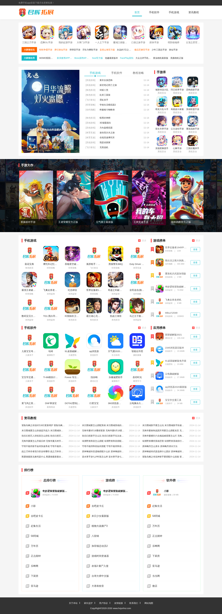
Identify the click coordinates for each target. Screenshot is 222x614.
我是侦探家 (105, 142)
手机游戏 (174, 12)
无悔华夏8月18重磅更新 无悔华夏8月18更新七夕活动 (103, 430)
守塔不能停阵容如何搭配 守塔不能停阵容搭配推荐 (103, 446)
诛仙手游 (173, 49)
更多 (142, 240)
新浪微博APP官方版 (65, 58)
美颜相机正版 (176, 58)
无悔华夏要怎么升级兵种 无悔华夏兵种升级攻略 (43, 441)
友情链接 (118, 603)
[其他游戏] (90, 80)
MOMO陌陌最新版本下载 (47, 58)
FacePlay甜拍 (126, 58)
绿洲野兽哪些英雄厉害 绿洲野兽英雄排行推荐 (163, 441)
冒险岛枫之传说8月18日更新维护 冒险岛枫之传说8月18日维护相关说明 (43, 425)
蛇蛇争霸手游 (45, 49)
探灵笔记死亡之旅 (108, 85)
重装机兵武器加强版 (175, 273)
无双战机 (104, 147)
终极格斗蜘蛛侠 (107, 109)
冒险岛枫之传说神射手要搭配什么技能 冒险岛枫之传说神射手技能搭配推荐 (163, 456)
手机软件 (154, 12)
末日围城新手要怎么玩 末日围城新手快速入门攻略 (163, 425)
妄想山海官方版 (107, 49)
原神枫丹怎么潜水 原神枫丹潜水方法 (159, 446)
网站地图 (148, 603)
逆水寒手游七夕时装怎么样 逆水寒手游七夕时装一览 (103, 456)
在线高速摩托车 (107, 137)
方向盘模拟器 (106, 127)
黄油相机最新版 (160, 58)
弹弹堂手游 (75, 49)
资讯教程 (193, 12)
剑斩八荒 (104, 90)
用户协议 (103, 603)
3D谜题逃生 (105, 123)
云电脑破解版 (172, 374)
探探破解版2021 (173, 334)
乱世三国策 (105, 95)
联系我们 (133, 603)
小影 (166, 491)
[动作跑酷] (90, 109)
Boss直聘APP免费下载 (82, 58)
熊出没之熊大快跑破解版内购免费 (176, 260)
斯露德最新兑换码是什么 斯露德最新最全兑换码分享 (43, 456)
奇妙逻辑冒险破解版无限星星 (176, 286)
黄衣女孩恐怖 (106, 80)
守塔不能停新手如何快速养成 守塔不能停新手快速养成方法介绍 (43, 446)
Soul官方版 (97, 58)
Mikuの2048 (171, 313)
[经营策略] (90, 105)
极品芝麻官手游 (142, 49)
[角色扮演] (90, 90)
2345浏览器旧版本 (174, 348)
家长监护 (88, 603)
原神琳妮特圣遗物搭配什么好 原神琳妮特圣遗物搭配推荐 (103, 451)
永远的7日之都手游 (125, 49)
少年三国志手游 (159, 49)
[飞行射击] (90, 100)
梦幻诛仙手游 (60, 49)
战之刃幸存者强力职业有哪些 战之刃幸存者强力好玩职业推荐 (43, 451)
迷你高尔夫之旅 (107, 132)
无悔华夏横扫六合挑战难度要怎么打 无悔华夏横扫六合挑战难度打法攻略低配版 (163, 436)
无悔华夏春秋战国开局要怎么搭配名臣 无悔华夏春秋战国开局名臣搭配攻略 (163, 430)
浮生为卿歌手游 (90, 49)
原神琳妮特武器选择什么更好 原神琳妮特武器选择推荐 (163, 451)
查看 (195, 249)
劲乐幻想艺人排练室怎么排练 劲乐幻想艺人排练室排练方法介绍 (43, 436)
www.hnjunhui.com (122, 608)
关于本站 (73, 603)
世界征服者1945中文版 (176, 247)
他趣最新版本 (111, 58)
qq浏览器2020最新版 (176, 387)
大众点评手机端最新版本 (144, 58)
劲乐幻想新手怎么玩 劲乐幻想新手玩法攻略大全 (103, 436)
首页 (137, 12)
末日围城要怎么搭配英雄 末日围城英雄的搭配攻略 (103, 425)
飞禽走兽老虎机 (173, 300)
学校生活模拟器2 (108, 105)
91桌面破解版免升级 (175, 361)
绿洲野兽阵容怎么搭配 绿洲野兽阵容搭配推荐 (103, 441)
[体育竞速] (90, 132)
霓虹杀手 (104, 100)
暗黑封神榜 (105, 118)
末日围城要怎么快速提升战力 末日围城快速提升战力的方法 (43, 430)
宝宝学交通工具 (173, 400)
